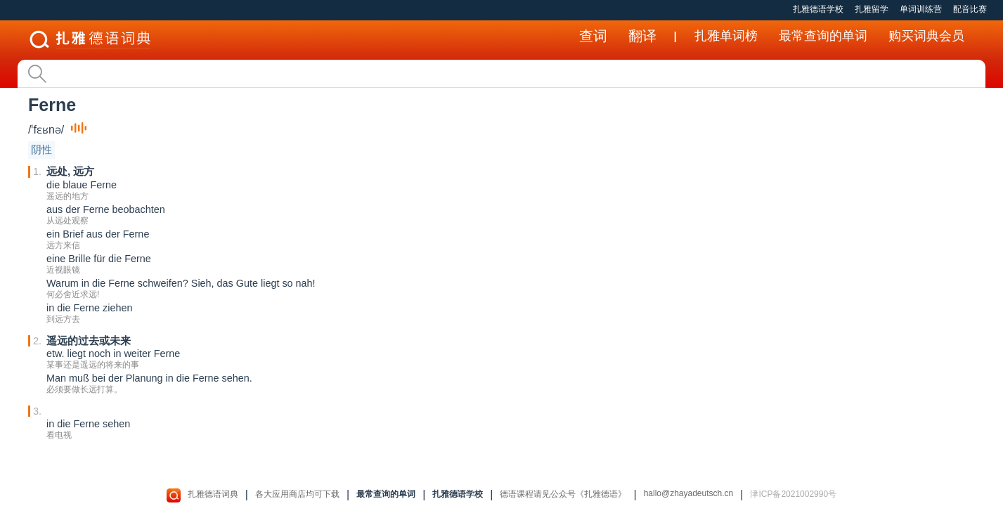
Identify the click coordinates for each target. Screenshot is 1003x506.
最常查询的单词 (823, 36)
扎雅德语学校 (818, 9)
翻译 (642, 36)
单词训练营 (921, 9)
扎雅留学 (871, 9)
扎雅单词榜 (726, 36)
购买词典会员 (926, 36)
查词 (593, 36)
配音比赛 (970, 9)
